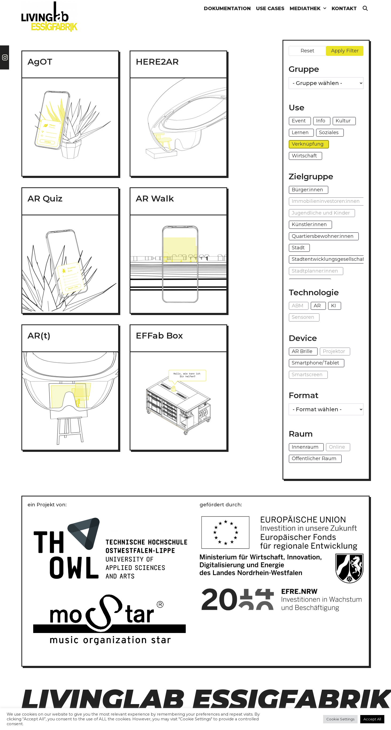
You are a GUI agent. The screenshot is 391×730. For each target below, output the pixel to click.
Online (337, 447)
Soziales (329, 132)
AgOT (40, 61)
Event (299, 121)
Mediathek (309, 8)
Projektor (334, 351)
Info (320, 121)
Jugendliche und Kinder (321, 213)
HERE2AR (157, 61)
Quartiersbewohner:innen (323, 236)
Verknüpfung (308, 144)
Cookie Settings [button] (340, 719)
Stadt (298, 248)
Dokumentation (227, 8)
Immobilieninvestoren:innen (326, 201)
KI (333, 306)
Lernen (300, 132)
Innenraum (305, 447)
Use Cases (270, 8)
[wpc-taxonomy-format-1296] (326, 409)
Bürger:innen (307, 190)
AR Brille (302, 351)
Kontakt (344, 8)
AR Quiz (45, 198)
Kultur (343, 121)
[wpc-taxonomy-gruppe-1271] (326, 83)
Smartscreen (307, 375)
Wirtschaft (304, 156)
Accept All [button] (372, 719)
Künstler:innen (309, 224)
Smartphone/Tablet (315, 363)
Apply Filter (345, 51)
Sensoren (303, 317)
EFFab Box (159, 335)
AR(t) (39, 335)
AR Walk (155, 198)
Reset (307, 51)
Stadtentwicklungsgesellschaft (329, 259)
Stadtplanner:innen (315, 271)
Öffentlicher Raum (314, 458)
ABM (297, 306)
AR (317, 306)
